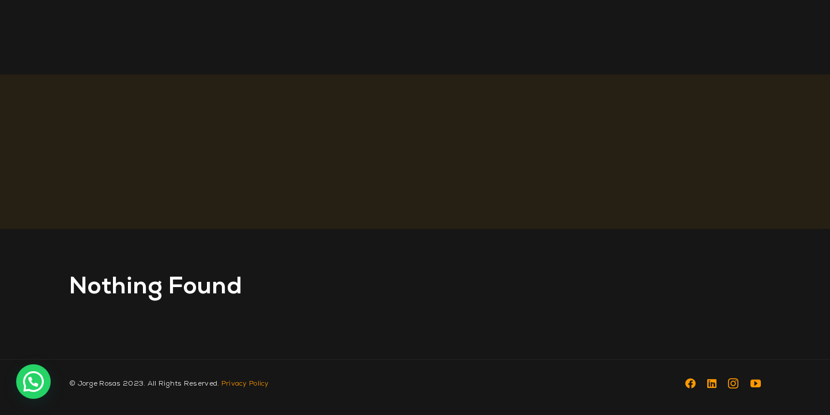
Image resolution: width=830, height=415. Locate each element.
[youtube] (755, 383)
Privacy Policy (245, 383)
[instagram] (733, 383)
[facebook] (690, 383)
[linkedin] (711, 383)
